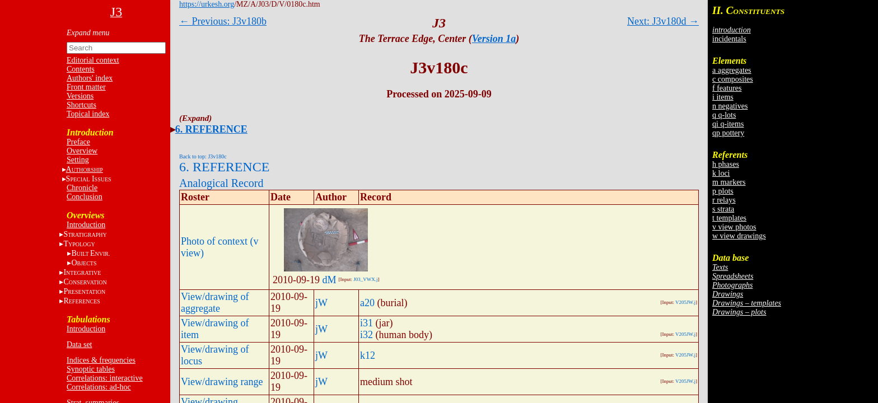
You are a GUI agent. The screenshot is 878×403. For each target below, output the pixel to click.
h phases (725, 164)
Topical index (88, 114)
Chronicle (82, 188)
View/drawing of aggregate (215, 302)
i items (723, 97)
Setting (78, 160)
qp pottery (728, 133)
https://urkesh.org (206, 4)
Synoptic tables (91, 369)
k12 (367, 355)
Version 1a (494, 38)
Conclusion (84, 197)
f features (726, 88)
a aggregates (731, 70)
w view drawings (739, 236)
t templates (729, 218)
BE (90, 253)
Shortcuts (81, 105)
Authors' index (90, 78)
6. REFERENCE (211, 129)
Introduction (86, 225)
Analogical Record (221, 183)
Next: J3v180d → (663, 21)
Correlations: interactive (105, 378)
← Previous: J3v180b (223, 21)
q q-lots (724, 115)
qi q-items (728, 124)
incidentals (729, 39)
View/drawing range (222, 381)
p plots (723, 191)
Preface (78, 142)
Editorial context (93, 60)
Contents (81, 69)
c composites (732, 79)
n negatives (730, 106)
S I (88, 179)
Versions (80, 96)
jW (321, 302)
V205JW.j (685, 302)
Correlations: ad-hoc (99, 387)
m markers (728, 182)
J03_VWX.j (365, 279)
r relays (724, 200)
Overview (82, 151)
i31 (366, 323)
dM (330, 279)
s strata (723, 209)
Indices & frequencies (101, 360)
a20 (367, 302)
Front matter (86, 87)
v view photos (734, 227)
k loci (721, 173)
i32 (366, 334)
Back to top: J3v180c (203, 156)
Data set (79, 344)
